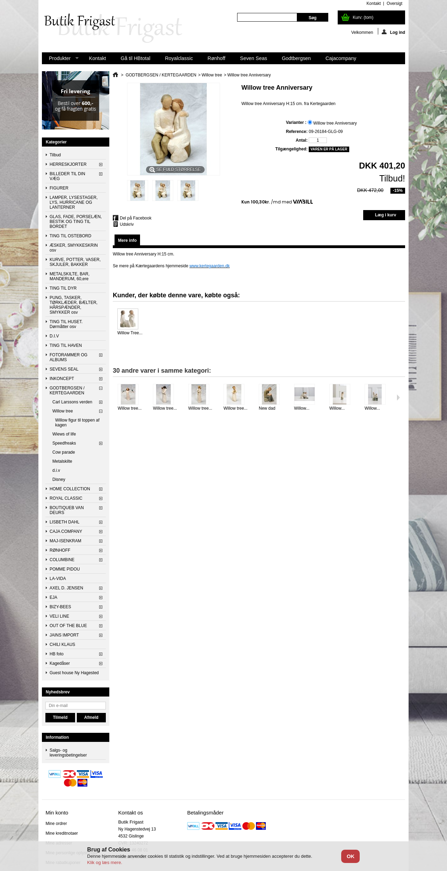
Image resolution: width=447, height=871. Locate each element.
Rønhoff (216, 58)
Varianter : (297, 122)
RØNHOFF (60, 550)
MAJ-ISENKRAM (65, 540)
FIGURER (59, 188)
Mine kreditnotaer (61, 833)
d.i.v (56, 470)
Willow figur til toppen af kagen (77, 422)
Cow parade (63, 452)
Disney (58, 479)
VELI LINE (59, 616)
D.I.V (54, 336)
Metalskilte (62, 461)
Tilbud (55, 154)
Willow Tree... (129, 332)
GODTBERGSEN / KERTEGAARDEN (67, 390)
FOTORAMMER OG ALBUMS (68, 357)
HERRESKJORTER (68, 164)
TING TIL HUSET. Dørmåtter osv (66, 324)
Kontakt (97, 58)
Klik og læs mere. (104, 862)
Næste (398, 397)
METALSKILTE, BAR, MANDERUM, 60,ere (69, 276)
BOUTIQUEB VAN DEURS (67, 510)
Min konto (56, 813)
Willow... (301, 408)
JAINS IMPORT (64, 635)
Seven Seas (253, 58)
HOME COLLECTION (70, 488)
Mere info (127, 240)
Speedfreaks (64, 443)
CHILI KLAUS (62, 644)
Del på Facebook (136, 218)
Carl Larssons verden (72, 402)
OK (351, 856)
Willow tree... (130, 408)
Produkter (60, 59)
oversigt (394, 3)
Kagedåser (60, 663)
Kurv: (363, 17)
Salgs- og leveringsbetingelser (68, 753)
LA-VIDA (58, 578)
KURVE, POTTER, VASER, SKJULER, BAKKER (75, 262)
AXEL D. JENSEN (66, 588)
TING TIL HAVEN (66, 345)
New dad (267, 408)
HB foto (57, 654)
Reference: (297, 131)
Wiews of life (64, 434)
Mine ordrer (56, 823)
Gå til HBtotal (136, 58)
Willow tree (62, 411)
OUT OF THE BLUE (68, 625)
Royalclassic (179, 58)
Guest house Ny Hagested (74, 672)
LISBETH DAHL (64, 522)
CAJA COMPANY (66, 531)
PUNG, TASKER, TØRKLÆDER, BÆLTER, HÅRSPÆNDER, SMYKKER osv (73, 305)
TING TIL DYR (63, 288)
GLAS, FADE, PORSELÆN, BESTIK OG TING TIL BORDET (76, 221)
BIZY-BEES (60, 606)
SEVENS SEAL (64, 369)
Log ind (393, 32)
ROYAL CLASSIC (66, 498)
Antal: (302, 140)
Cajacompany (340, 58)
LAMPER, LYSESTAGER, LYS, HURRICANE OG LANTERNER (74, 202)
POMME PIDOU (65, 569)
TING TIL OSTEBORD (70, 235)
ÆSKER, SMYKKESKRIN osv (74, 248)
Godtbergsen (296, 58)
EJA (53, 597)
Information (57, 737)
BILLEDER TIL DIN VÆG (67, 176)
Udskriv (127, 224)
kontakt (374, 3)
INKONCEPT (62, 378)
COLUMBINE (62, 559)
